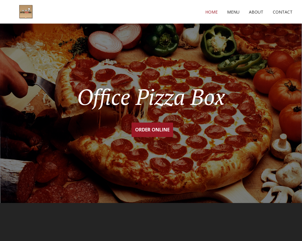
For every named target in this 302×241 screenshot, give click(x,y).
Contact (283, 12)
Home (211, 12)
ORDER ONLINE (152, 129)
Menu (233, 12)
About (256, 12)
